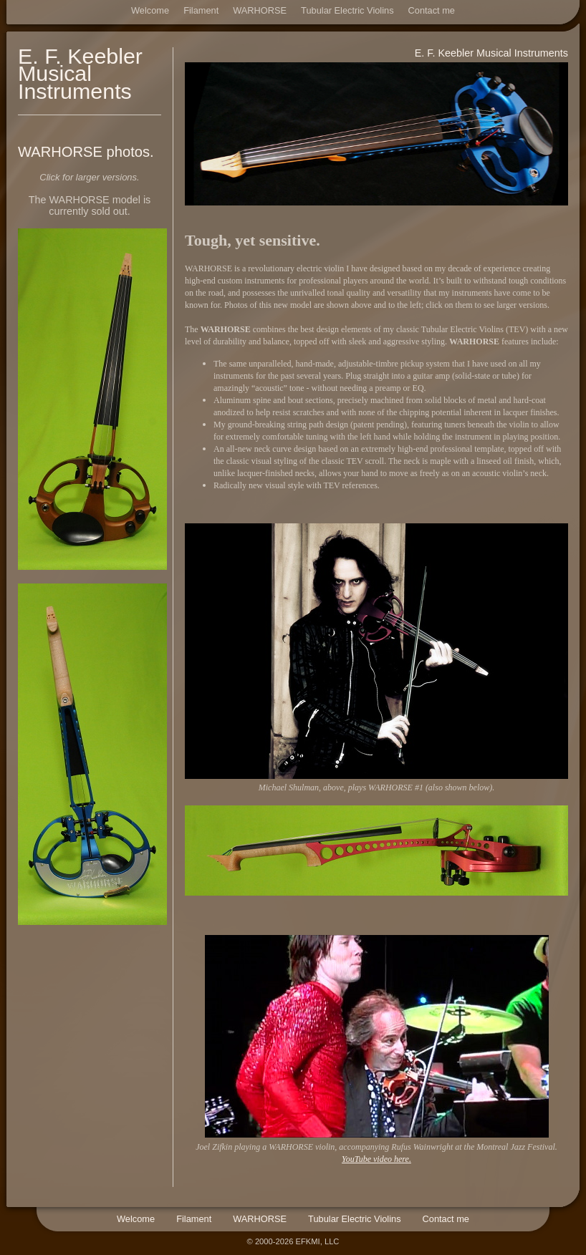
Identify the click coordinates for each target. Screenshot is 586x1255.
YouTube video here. (376, 1159)
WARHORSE (260, 10)
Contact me (431, 10)
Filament (200, 10)
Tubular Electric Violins (347, 10)
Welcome (150, 10)
